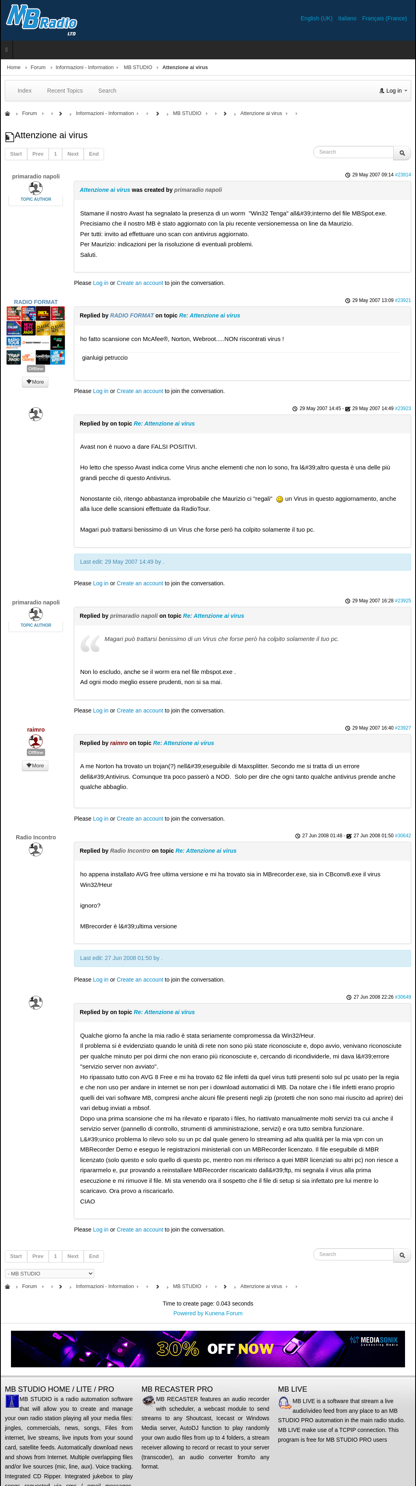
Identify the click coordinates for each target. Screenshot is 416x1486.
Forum (38, 67)
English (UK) (317, 18)
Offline (35, 369)
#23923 (403, 408)
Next (72, 154)
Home (14, 67)
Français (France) (384, 18)
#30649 (403, 997)
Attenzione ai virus (105, 190)
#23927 (403, 728)
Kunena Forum (224, 1313)
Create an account (140, 283)
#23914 (403, 175)
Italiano (348, 18)
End (94, 154)
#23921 (403, 300)
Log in (100, 283)
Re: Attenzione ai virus (209, 315)
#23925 (403, 601)
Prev (37, 154)
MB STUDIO (138, 67)
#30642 (403, 836)
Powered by (188, 1313)
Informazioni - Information (85, 67)
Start (16, 154)
